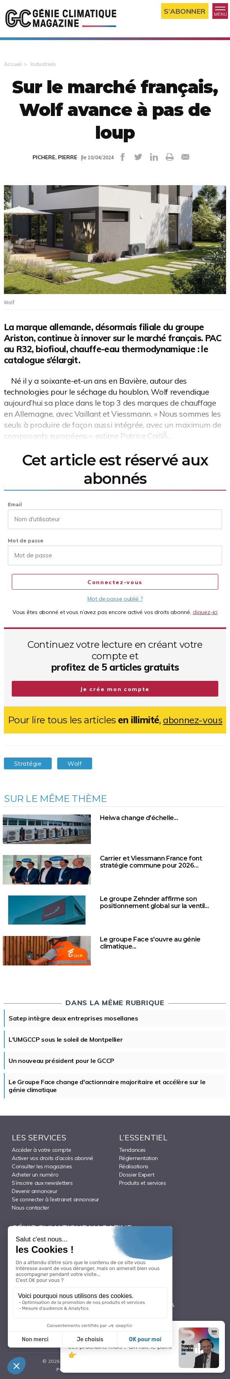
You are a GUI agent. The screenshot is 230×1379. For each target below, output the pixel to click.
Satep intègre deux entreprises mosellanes (73, 1018)
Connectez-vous (115, 582)
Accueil (13, 64)
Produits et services (142, 1182)
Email (15, 504)
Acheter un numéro (35, 1174)
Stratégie (28, 763)
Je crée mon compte (115, 689)
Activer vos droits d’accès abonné (52, 1158)
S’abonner (185, 11)
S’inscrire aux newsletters (42, 1182)
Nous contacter (30, 1207)
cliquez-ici (205, 612)
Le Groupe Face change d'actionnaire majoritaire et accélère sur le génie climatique (107, 1086)
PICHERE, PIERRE (55, 157)
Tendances (132, 1149)
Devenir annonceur (34, 1191)
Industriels (43, 64)
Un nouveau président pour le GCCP (61, 1061)
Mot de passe (25, 541)
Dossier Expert (136, 1174)
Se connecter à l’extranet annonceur (55, 1199)
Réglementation (138, 1158)
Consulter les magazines (42, 1166)
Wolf (74, 763)
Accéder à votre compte (41, 1149)
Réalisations (134, 1166)
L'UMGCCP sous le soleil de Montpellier (66, 1039)
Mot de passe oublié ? (114, 599)
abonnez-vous (192, 720)
